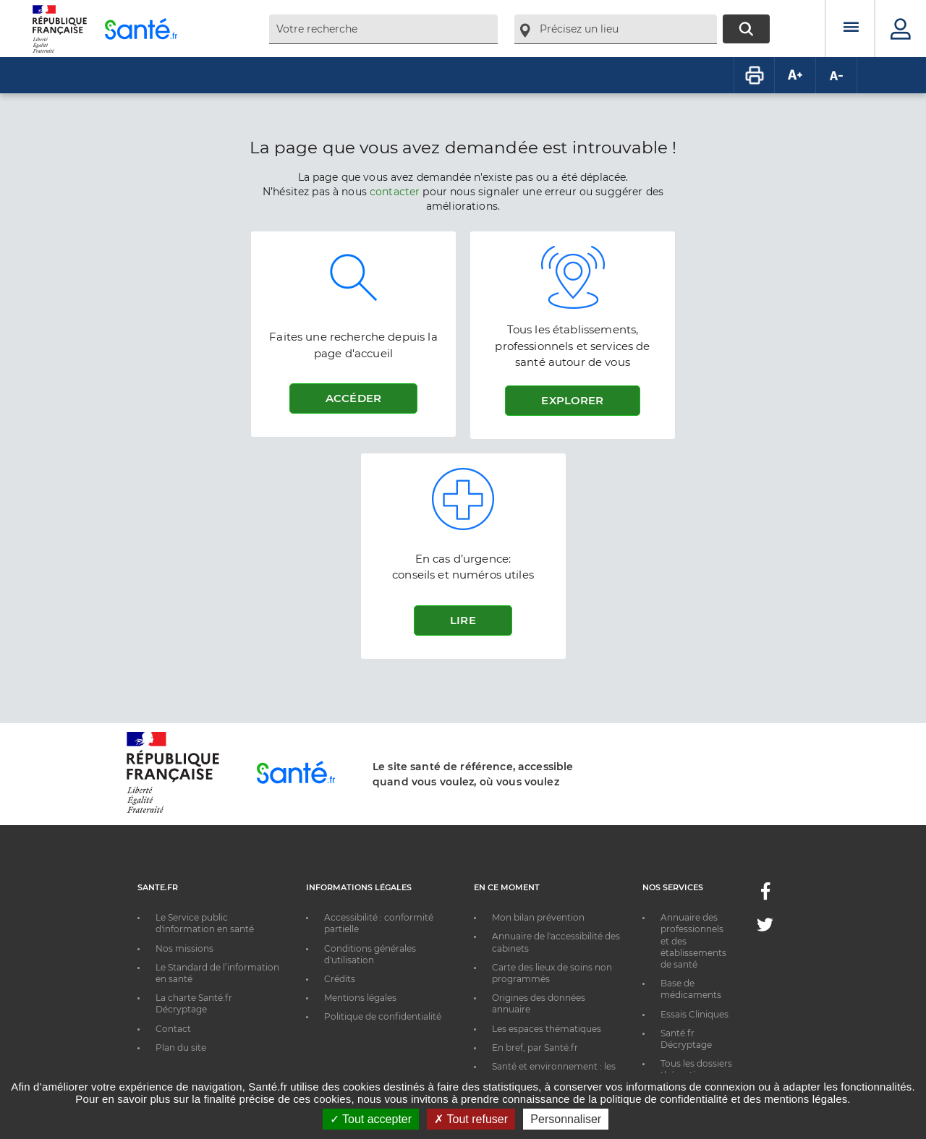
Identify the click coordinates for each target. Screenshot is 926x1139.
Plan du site (181, 1047)
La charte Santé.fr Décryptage (194, 1003)
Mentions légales (360, 997)
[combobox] (383, 29)
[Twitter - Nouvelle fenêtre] (765, 927)
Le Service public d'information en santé (205, 923)
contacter (395, 191)
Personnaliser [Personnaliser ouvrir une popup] (565, 1119)
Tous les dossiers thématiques (696, 1069)
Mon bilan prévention (538, 917)
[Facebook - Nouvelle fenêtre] (765, 895)
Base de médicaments (690, 989)
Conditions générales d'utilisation (370, 954)
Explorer (572, 400)
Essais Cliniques (694, 1014)
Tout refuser (471, 1119)
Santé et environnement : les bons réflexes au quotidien (554, 1072)
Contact (173, 1028)
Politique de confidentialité (382, 1016)
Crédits (339, 978)
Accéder (353, 398)
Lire (463, 620)
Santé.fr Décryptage (686, 1039)
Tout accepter (371, 1119)
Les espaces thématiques (546, 1028)
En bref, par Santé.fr (535, 1047)
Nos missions (184, 948)
